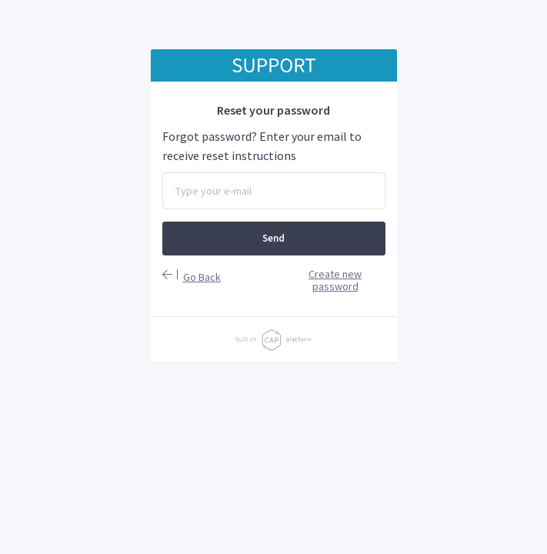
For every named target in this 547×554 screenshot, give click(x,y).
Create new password (335, 280)
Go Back (202, 277)
